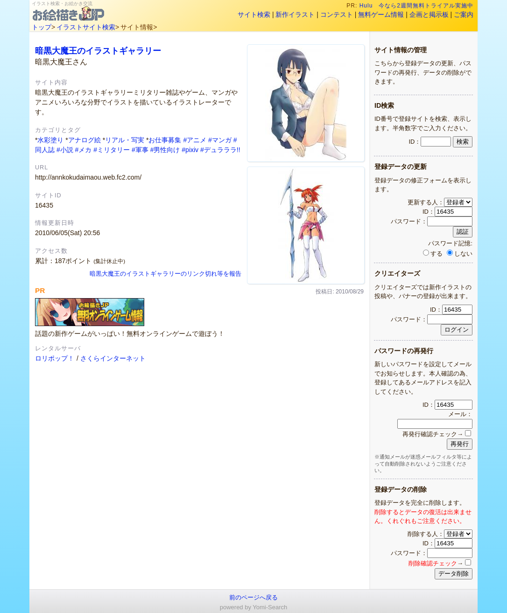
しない (459, 253)
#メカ (83, 149)
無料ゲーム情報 (381, 14)
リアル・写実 (124, 140)
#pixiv (190, 149)
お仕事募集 (164, 140)
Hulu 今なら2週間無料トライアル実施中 (416, 5)
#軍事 (140, 149)
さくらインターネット (113, 358)
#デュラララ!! (220, 149)
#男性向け (165, 149)
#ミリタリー (111, 149)
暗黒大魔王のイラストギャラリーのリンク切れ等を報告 (165, 274)
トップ (41, 27)
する (433, 253)
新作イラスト (295, 14)
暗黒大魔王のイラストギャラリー (98, 51)
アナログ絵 (84, 140)
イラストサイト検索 (85, 27)
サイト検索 (254, 14)
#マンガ (220, 140)
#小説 (64, 149)
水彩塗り (50, 140)
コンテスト (336, 14)
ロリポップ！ (54, 358)
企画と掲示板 (429, 14)
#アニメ (194, 140)
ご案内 (463, 14)
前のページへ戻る (253, 597)
